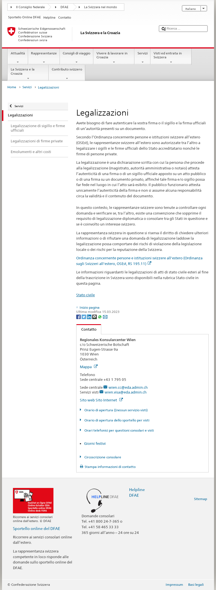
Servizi (142, 58)
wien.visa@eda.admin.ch (126, 392)
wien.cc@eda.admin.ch (128, 387)
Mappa (89, 366)
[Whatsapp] (100, 316)
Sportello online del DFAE (36, 528)
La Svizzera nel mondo (100, 7)
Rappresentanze (44, 58)
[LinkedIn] (89, 316)
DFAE (64, 7)
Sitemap (200, 499)
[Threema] (95, 316)
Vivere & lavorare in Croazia (114, 58)
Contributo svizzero (67, 74)
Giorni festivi (95, 443)
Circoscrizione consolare (102, 457)
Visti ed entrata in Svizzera (171, 58)
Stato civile (85, 295)
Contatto (86, 329)
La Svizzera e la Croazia (28, 74)
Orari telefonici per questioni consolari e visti (119, 430)
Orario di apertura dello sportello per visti (116, 420)
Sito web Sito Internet (101, 400)
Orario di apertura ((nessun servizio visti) (116, 410)
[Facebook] (79, 316)
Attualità (18, 58)
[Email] (105, 316)
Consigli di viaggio (76, 58)
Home (11, 87)
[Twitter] (84, 316)
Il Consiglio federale (30, 7)
